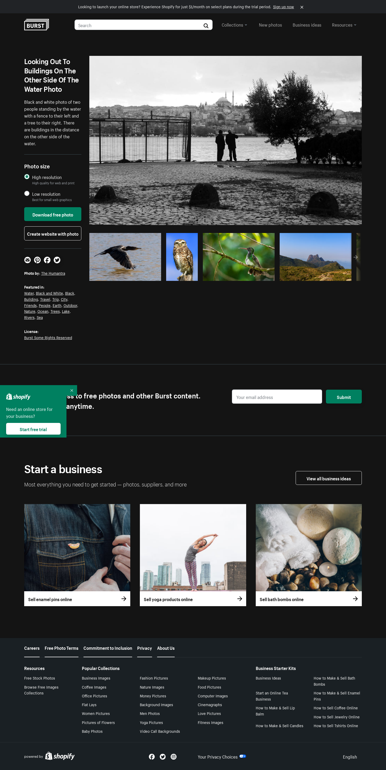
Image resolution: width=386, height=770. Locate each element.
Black (69, 293)
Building (31, 299)
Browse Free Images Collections (41, 690)
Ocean (42, 311)
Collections (234, 24)
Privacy (144, 647)
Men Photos (150, 713)
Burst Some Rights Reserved (48, 337)
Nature (29, 311)
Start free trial (33, 428)
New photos (270, 24)
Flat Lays (89, 704)
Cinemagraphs (210, 704)
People (45, 305)
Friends (30, 305)
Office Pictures (94, 695)
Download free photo (52, 214)
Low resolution (46, 194)
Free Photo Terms (61, 647)
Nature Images (152, 687)
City (64, 299)
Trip (55, 299)
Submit (344, 396)
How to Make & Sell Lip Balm (275, 711)
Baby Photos (92, 731)
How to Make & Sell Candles (279, 725)
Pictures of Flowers (98, 722)
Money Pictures (153, 695)
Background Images (156, 704)
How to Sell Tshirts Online (336, 725)
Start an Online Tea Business (272, 696)
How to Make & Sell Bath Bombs (334, 681)
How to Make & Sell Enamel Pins (337, 696)
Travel (45, 299)
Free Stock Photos (39, 678)
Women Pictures (96, 713)
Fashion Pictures (154, 678)
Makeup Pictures (212, 678)
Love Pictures (209, 713)
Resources (344, 24)
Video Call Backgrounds (160, 731)
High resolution (47, 177)
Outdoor (70, 305)
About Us (166, 647)
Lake (66, 311)
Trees (55, 311)
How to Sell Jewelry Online (337, 716)
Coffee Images (94, 687)
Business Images (96, 678)
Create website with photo (52, 233)
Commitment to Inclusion (107, 647)
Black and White (49, 293)
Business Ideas (268, 678)
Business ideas (307, 24)
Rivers (29, 317)
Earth (57, 305)
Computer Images (213, 695)
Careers (32, 647)
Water (29, 293)
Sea (40, 317)
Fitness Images (210, 722)
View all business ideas (329, 478)
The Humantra (53, 273)
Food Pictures (209, 687)
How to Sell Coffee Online (336, 707)
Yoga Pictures (151, 722)
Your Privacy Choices (222, 756)
